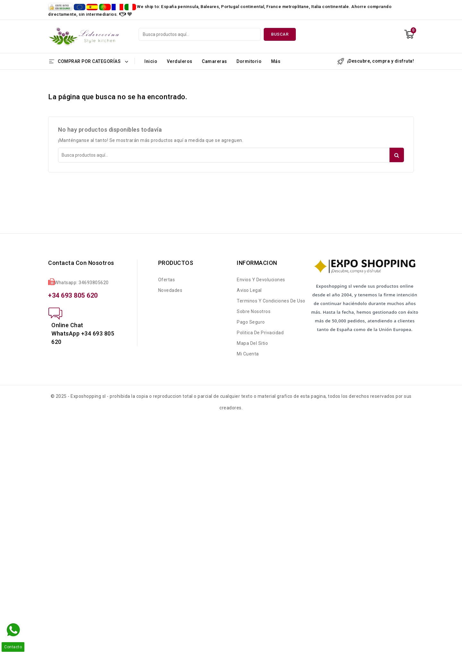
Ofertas (166, 279)
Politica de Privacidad (260, 332)
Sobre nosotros (253, 311)
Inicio (150, 61)
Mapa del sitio (252, 343)
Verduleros (180, 61)
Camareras (214, 61)
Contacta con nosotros (81, 262)
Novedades (170, 290)
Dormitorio (248, 61)
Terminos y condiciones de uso (271, 300)
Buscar (279, 34)
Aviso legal (249, 290)
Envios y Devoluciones (261, 279)
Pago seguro (251, 322)
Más (276, 61)
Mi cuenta (248, 353)
